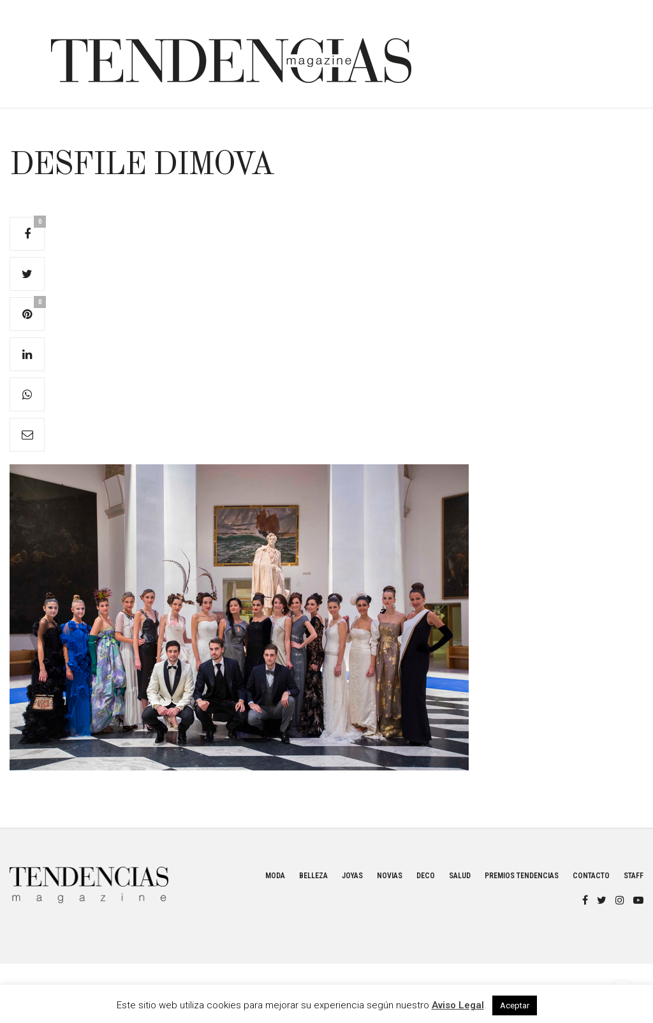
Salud (460, 875)
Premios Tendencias (522, 875)
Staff (633, 875)
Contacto (591, 875)
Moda (275, 875)
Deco (425, 875)
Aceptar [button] (514, 1005)
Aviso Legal (458, 1005)
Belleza (313, 875)
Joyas (352, 875)
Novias (389, 875)
